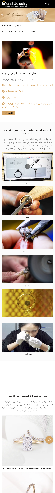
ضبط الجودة (27, 354)
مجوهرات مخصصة (27, 31)
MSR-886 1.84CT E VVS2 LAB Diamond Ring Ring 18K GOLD (27, 469)
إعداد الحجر (27, 251)
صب (27, 217)
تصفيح (27, 320)
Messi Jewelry (9, 31)
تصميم (27, 183)
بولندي (27, 286)
